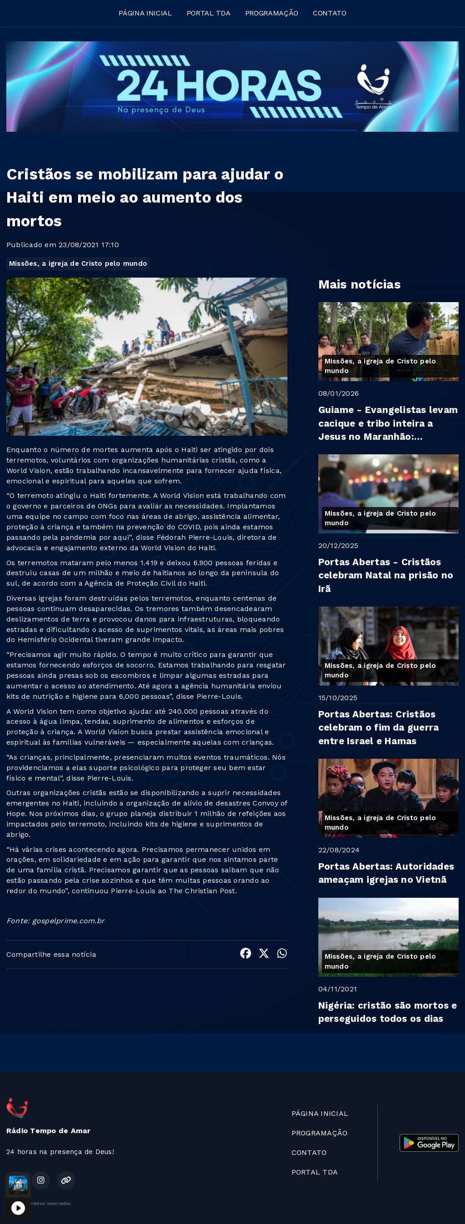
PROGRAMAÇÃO (271, 13)
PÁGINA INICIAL (145, 13)
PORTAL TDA (209, 13)
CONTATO (329, 13)
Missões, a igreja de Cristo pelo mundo (78, 263)
